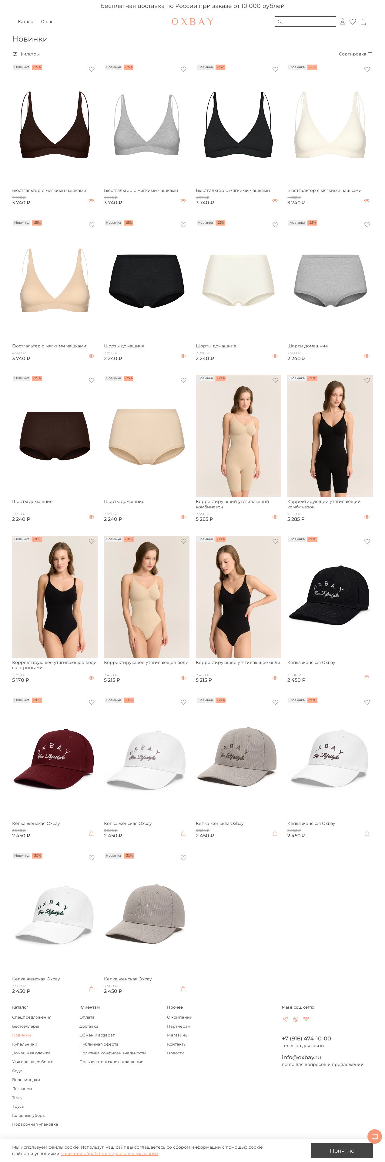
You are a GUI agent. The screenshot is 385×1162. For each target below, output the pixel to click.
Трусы (18, 1106)
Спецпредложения (32, 1017)
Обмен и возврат (97, 1035)
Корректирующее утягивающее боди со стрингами (54, 665)
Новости (175, 1053)
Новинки (21, 1035)
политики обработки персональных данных (109, 1153)
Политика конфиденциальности (112, 1053)
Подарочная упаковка (35, 1124)
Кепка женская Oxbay (311, 662)
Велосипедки (26, 1079)
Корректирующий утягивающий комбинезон (232, 504)
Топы (17, 1097)
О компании (179, 1017)
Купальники (24, 1044)
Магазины (177, 1035)
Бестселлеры (25, 1026)
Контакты (176, 1044)
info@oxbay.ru (301, 1057)
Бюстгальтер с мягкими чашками (49, 190)
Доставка (89, 1026)
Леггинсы (22, 1089)
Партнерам (179, 1026)
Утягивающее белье (32, 1062)
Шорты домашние (124, 346)
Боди (17, 1071)
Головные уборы (28, 1115)
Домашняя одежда (31, 1053)
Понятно (342, 1150)
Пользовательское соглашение (111, 1062)
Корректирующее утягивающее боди (146, 662)
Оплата (87, 1017)
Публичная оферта (99, 1044)
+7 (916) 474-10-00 (306, 1038)
